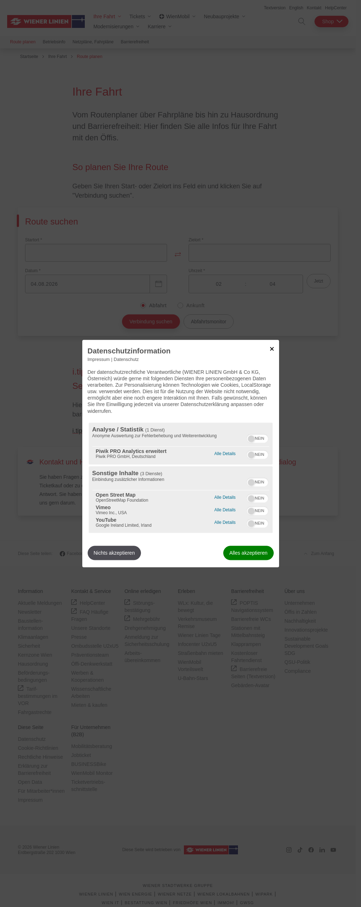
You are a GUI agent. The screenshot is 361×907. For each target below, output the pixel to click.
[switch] (257, 437)
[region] (181, 477)
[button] (251, 438)
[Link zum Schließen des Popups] (272, 349)
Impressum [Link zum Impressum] (99, 359)
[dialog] (180, 453)
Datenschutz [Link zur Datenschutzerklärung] (126, 359)
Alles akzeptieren (248, 553)
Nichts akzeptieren (114, 553)
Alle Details (224, 452)
